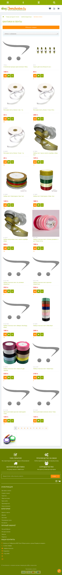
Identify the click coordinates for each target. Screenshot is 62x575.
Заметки (4, 534)
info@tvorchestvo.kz (7, 548)
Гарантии (4, 495)
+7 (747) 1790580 (7, 546)
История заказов (6, 531)
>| (46, 428)
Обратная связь (6, 498)
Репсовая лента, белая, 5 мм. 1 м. (13, 110)
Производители (6, 503)
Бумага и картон (6, 512)
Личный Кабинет (6, 529)
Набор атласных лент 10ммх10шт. (43, 368)
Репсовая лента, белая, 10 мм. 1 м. (13, 153)
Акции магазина (6, 506)
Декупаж (4, 515)
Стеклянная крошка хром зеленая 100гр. (15, 67)
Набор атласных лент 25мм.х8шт (43, 325)
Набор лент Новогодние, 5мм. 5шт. (13, 196)
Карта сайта (5, 501)
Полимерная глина (7, 520)
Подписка (4, 537)
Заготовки (4, 517)
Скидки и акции (6, 493)
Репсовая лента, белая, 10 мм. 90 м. (43, 110)
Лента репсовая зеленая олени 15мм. (44, 412)
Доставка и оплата (6, 490)
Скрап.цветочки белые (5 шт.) (42, 67)
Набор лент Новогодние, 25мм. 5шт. (44, 196)
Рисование (4, 522)
